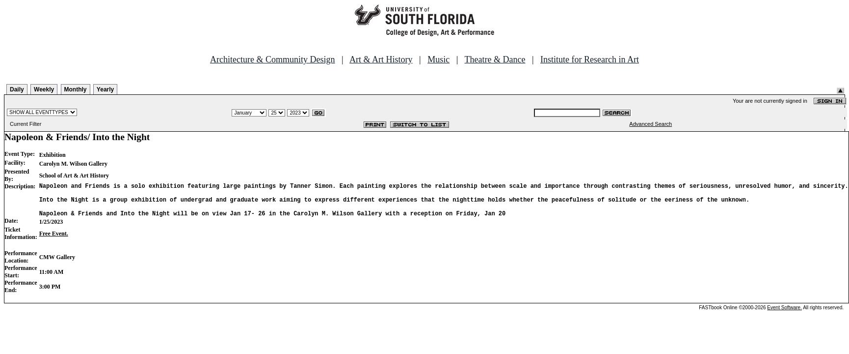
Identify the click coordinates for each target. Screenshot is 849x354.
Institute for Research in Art (589, 59)
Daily (17, 89)
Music (438, 59)
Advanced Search (650, 124)
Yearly (105, 89)
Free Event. (53, 240)
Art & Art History (381, 59)
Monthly (75, 89)
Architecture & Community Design (272, 59)
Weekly (44, 89)
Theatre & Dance (494, 59)
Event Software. (784, 315)
